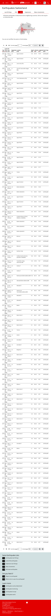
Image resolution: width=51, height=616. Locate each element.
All (20, 12)
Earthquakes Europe (11, 591)
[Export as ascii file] (43, 45)
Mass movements (38, 12)
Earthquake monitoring (12, 589)
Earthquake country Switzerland (14, 586)
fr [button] (38, 3)
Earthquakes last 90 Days (12, 558)
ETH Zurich (8, 612)
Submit (35, 45)
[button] (5, 2)
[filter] (3, 51)
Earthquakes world (10, 594)
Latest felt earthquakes (11, 561)
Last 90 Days (7, 12)
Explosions (27, 12)
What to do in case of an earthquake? (15, 579)
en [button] (35, 3)
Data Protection (19, 611)
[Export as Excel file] (40, 45)
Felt (15, 12)
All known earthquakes (11, 569)
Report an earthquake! (11, 576)
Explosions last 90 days (11, 563)
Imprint (4, 611)
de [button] (33, 3)
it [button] (40, 3)
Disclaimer (10, 611)
